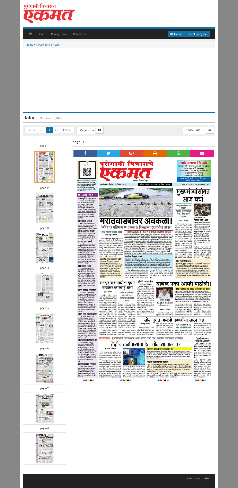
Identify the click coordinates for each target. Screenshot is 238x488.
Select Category (198, 34)
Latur (57, 44)
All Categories (44, 44)
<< (42, 130)
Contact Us (79, 34)
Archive (176, 34)
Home (41, 34)
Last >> (67, 130)
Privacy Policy (59, 34)
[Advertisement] (119, 81)
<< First (31, 130)
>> (56, 130)
